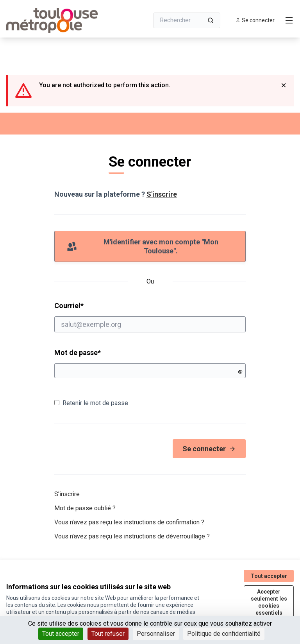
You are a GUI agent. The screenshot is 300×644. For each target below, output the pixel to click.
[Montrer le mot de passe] (240, 372)
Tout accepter (269, 576)
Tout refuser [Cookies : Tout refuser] (108, 633)
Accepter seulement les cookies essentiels (269, 602)
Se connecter (209, 449)
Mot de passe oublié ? (85, 508)
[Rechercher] (187, 20)
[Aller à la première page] (58, 20)
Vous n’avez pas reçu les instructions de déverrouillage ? (132, 536)
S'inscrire (161, 194)
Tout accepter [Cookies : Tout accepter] (60, 633)
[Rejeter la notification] (284, 85)
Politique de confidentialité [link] (224, 633)
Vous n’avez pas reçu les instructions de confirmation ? (129, 522)
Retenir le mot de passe (91, 403)
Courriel (150, 316)
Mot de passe (77, 352)
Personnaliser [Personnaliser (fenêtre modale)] (156, 633)
